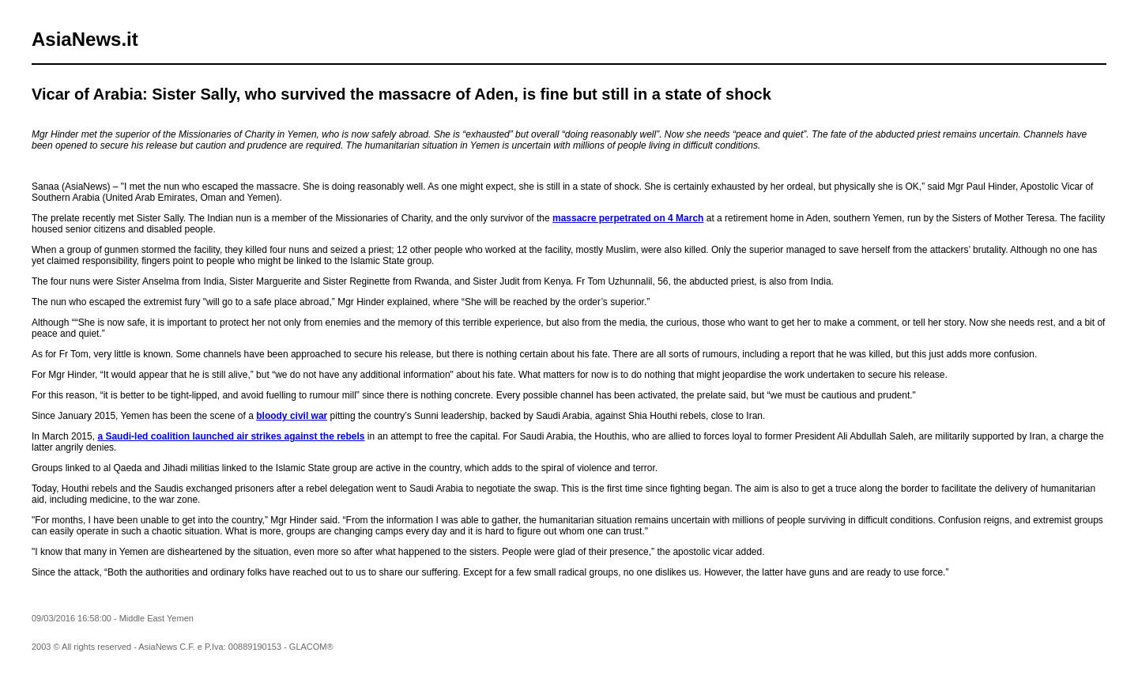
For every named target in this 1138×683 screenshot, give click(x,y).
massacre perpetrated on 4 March (627, 218)
